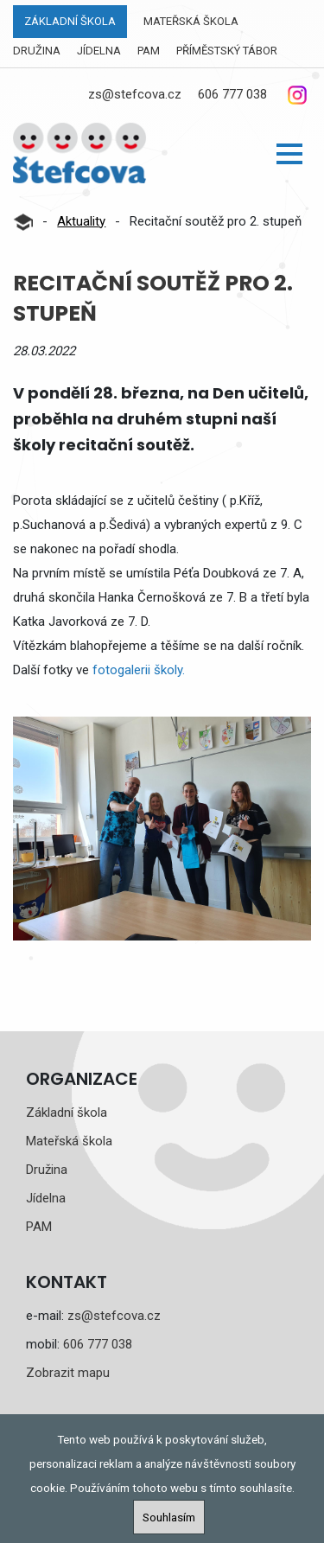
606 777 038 (232, 94)
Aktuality (81, 221)
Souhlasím (169, 1517)
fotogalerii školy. (138, 670)
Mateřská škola (190, 21)
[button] (289, 153)
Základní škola (70, 21)
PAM (148, 50)
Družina (36, 50)
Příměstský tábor (226, 50)
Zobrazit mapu (68, 1372)
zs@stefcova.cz (134, 94)
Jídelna (99, 50)
